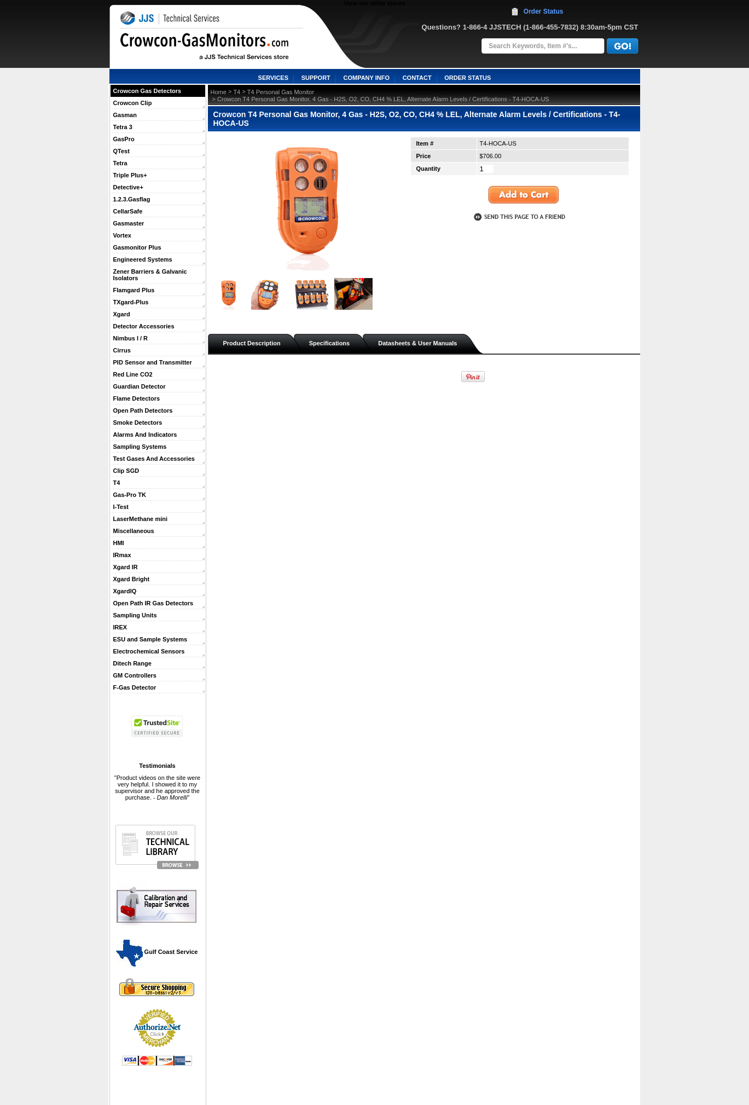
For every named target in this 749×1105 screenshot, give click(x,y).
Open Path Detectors (143, 410)
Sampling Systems (140, 446)
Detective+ (128, 187)
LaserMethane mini (140, 519)
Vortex (122, 235)
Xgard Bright (131, 579)
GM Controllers (134, 675)
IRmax (122, 555)
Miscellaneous (133, 531)
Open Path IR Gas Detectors (153, 603)
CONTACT (417, 77)
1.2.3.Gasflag (131, 199)
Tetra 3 (122, 127)
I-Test (121, 507)
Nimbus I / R (130, 338)
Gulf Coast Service (157, 951)
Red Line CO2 (133, 374)
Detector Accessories (144, 326)
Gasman (125, 115)
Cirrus (122, 350)
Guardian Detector (139, 386)
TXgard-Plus (131, 302)
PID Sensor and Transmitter (152, 362)
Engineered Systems (142, 259)
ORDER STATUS (467, 77)
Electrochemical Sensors (149, 651)
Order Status (544, 11)
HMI (118, 543)
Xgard (121, 314)
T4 (116, 482)
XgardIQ (125, 591)
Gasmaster (128, 223)
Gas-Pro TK (130, 494)
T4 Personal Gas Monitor (280, 92)
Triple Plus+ (130, 175)
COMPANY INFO (366, 77)
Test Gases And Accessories (154, 458)
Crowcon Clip (132, 103)
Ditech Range (132, 663)
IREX (120, 627)
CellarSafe (128, 211)
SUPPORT (315, 77)
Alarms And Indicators (145, 434)
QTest (121, 151)
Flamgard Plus (134, 290)
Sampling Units (135, 615)
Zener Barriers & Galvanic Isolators (150, 274)
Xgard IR (125, 567)
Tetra (120, 163)
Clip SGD (126, 470)
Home (219, 92)
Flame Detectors (136, 398)
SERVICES (273, 77)
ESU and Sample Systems (150, 639)
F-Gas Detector (134, 687)
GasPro (124, 139)
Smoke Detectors (137, 422)
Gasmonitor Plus (137, 247)
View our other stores (374, 3)
